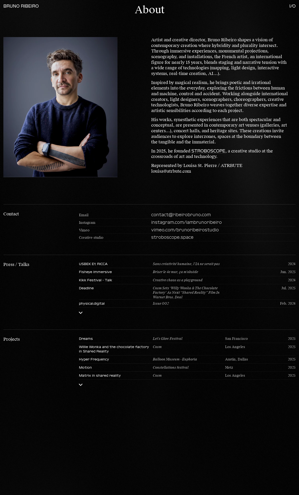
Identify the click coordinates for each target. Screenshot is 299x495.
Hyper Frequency (94, 359)
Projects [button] (11, 339)
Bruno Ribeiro (21, 6)
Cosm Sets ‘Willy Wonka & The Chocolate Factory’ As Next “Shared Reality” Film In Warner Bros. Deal (186, 292)
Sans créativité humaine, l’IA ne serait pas (186, 264)
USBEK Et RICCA (93, 264)
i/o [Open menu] (292, 6)
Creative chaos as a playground (178, 280)
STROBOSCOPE (208, 150)
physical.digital (92, 304)
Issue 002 (161, 303)
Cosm (157, 347)
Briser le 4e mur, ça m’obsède (175, 272)
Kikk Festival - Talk (95, 280)
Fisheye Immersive (95, 272)
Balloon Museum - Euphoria (175, 359)
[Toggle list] (80, 312)
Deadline (86, 288)
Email (83, 215)
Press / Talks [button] (16, 264)
